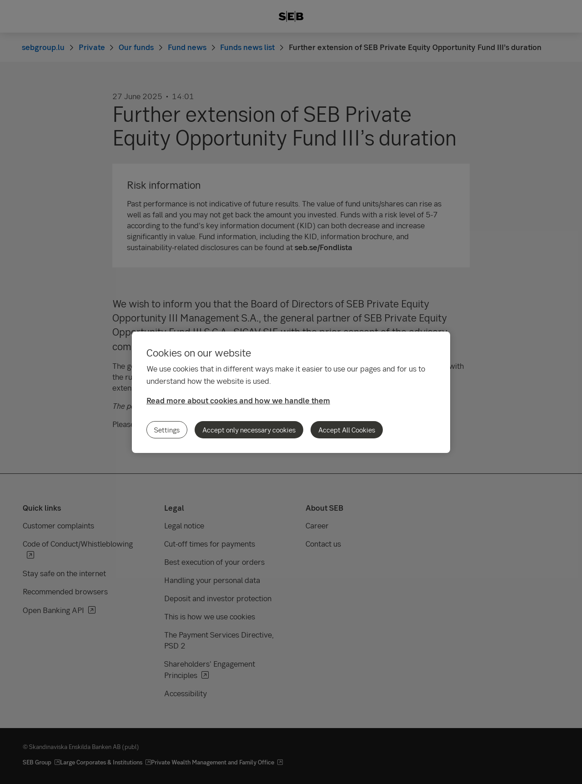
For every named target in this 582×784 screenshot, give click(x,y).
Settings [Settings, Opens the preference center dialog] (167, 429)
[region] (291, 392)
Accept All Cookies (346, 429)
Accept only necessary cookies (249, 429)
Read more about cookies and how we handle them (238, 400)
